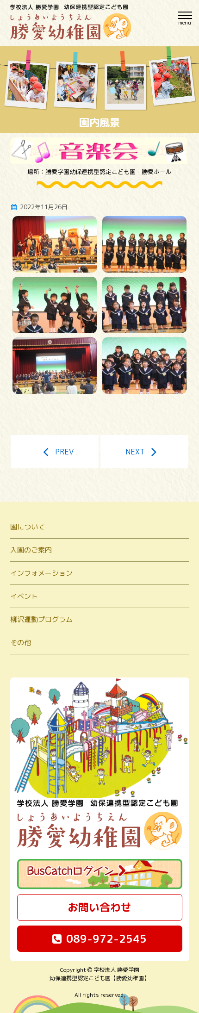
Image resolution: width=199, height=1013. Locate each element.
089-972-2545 (99, 938)
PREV (55, 451)
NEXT (144, 451)
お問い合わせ (99, 907)
